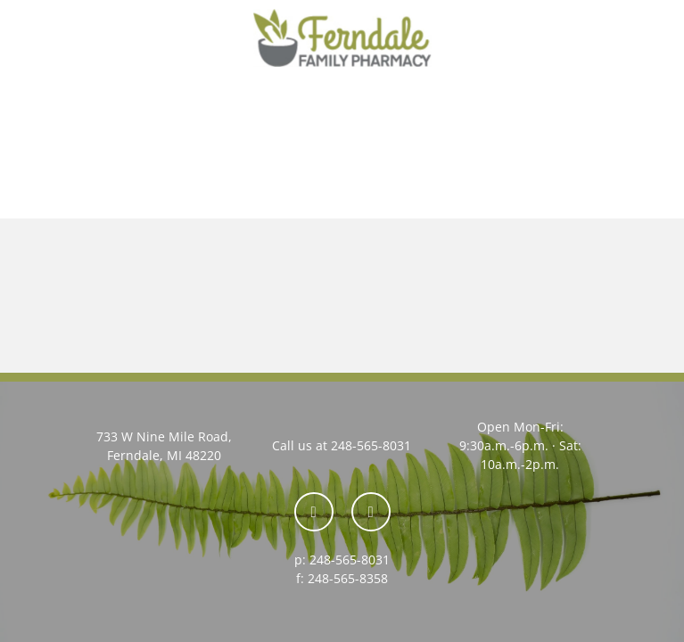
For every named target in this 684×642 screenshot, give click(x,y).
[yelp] (371, 511)
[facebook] (314, 511)
